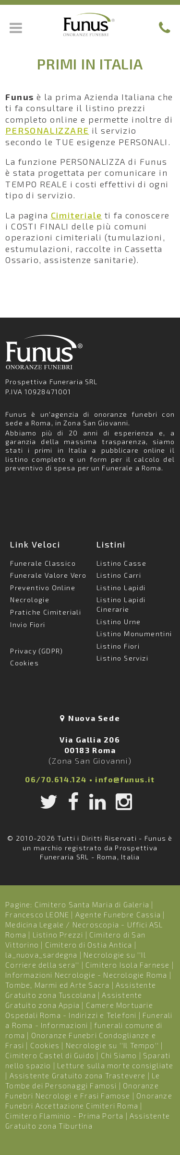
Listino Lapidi (121, 587)
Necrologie (29, 599)
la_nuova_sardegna (41, 954)
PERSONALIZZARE (47, 130)
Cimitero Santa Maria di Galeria (92, 904)
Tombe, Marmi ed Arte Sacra (57, 985)
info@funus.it (125, 779)
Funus (90, 24)
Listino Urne (118, 622)
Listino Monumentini (134, 633)
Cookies (24, 663)
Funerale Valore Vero (48, 575)
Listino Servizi (122, 658)
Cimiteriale (76, 215)
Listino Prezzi (58, 934)
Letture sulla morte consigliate (115, 1065)
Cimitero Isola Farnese (127, 965)
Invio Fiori (27, 624)
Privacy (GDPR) (36, 651)
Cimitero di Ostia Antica (88, 944)
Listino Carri (118, 575)
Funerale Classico (43, 563)
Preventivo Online (42, 587)
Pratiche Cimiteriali (45, 612)
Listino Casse (121, 563)
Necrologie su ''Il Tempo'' (112, 1045)
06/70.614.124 (56, 779)
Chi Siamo (119, 1055)
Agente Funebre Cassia (118, 914)
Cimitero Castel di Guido (50, 1055)
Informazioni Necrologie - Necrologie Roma (86, 975)
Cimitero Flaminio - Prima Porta (64, 1115)
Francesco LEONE (37, 914)
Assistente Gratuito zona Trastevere (78, 1075)
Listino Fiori (118, 646)
